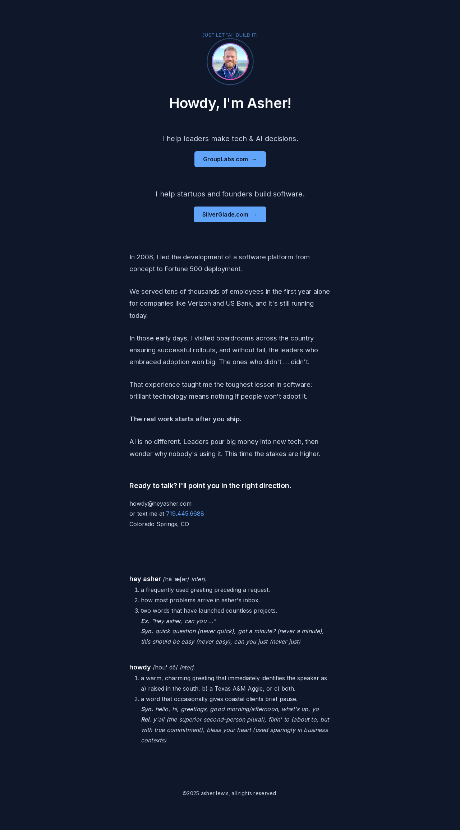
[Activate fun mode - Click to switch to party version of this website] (230, 61)
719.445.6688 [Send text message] (185, 513)
